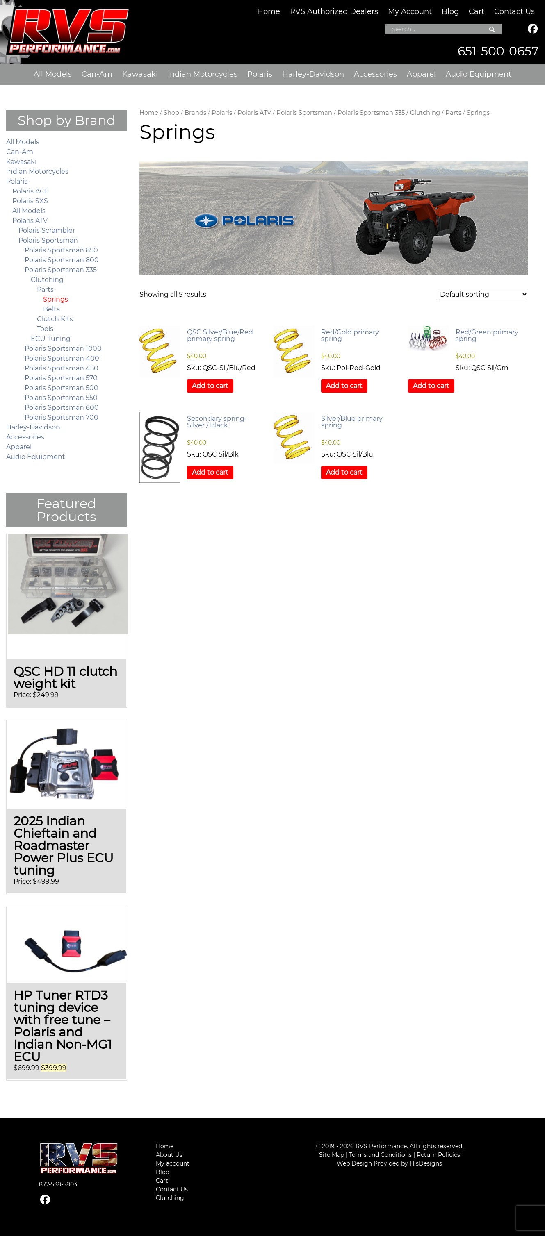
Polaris (259, 74)
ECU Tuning (51, 339)
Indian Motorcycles (202, 74)
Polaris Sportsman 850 (61, 250)
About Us (169, 1155)
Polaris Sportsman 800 (62, 260)
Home (268, 11)
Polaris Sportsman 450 (61, 368)
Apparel (421, 74)
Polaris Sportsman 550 (61, 398)
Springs (55, 299)
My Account (410, 11)
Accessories (375, 74)
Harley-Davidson (313, 74)
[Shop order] (483, 294)
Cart (476, 11)
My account (172, 1163)
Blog (450, 11)
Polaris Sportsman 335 (371, 112)
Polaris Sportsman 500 (61, 388)
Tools (45, 329)
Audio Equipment (478, 74)
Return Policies (438, 1155)
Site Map (331, 1155)
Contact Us (514, 11)
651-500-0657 (498, 51)
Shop (171, 112)
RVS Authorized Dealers (334, 11)
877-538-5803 (58, 1184)
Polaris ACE (30, 191)
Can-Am (97, 74)
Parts (453, 112)
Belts (51, 309)
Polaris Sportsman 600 (62, 407)
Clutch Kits (55, 319)
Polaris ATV (254, 112)
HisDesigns (426, 1163)
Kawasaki (140, 74)
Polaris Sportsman (304, 112)
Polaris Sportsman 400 (62, 358)
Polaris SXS (30, 201)
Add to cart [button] (210, 386)
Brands (195, 112)
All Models (53, 74)
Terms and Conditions (380, 1155)
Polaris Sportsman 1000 (63, 348)
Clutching (425, 112)
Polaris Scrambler (46, 230)
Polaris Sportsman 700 (61, 417)
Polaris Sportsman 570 (61, 378)
